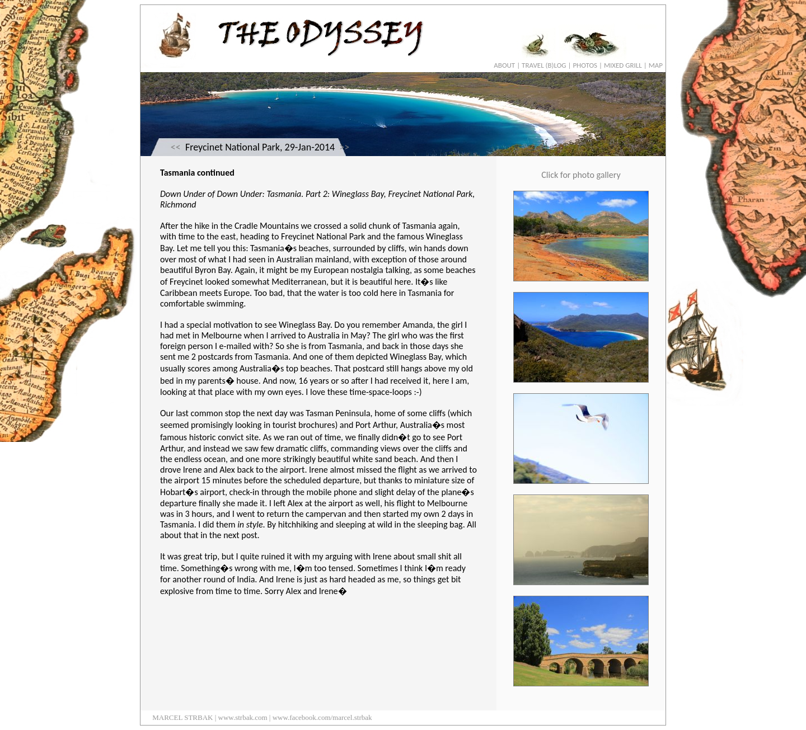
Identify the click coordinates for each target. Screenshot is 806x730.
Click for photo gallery (580, 174)
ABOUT (504, 65)
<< (176, 147)
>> (344, 147)
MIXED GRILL (623, 65)
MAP (656, 65)
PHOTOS (585, 65)
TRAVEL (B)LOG (544, 65)
